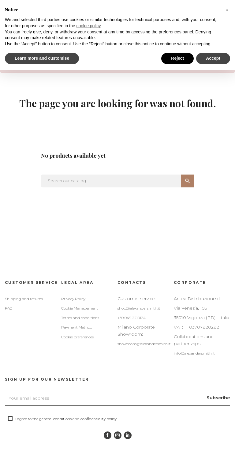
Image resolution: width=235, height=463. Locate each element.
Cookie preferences (77, 337)
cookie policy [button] (88, 25)
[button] (227, 10)
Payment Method (76, 327)
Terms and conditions (80, 317)
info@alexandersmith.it (194, 353)
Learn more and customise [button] (42, 58)
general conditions (55, 418)
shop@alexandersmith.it (139, 308)
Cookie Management (79, 308)
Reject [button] (177, 58)
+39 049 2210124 (132, 317)
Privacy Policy (73, 298)
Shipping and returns (24, 298)
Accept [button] (213, 58)
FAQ (8, 308)
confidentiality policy (98, 418)
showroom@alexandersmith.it (144, 343)
